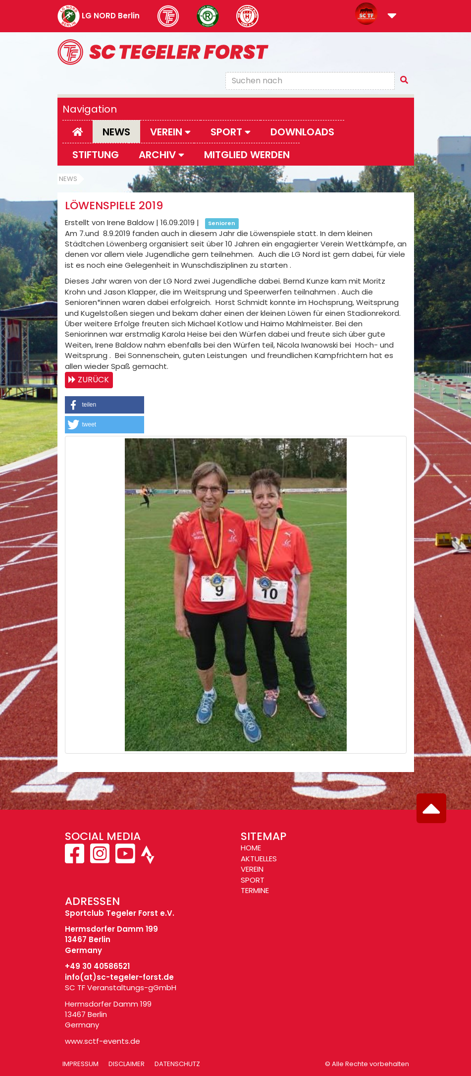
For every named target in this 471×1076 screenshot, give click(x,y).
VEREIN (252, 869)
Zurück (93, 379)
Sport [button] (230, 132)
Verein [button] (170, 132)
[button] (392, 16)
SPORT (252, 880)
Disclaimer (126, 1064)
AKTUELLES (259, 858)
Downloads (302, 132)
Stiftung (95, 155)
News (116, 132)
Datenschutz (177, 1064)
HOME (251, 847)
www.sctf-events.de (102, 1041)
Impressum (80, 1064)
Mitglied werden (247, 155)
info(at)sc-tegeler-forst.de (119, 977)
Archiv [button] (161, 155)
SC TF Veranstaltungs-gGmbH (120, 987)
